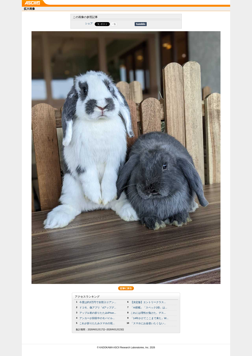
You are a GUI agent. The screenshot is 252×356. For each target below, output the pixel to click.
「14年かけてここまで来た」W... (150, 318)
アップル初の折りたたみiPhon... (97, 312)
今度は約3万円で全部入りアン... (97, 302)
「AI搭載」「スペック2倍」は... (149, 307)
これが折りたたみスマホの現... (97, 323)
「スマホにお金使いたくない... (148, 323)
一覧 (114, 24)
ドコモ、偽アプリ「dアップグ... (97, 307)
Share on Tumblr (141, 24)
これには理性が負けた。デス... (148, 312)
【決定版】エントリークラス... (148, 302)
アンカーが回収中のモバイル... (97, 318)
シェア (89, 23)
